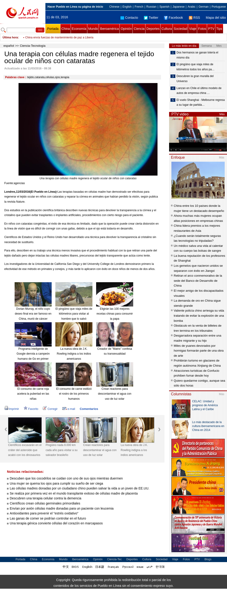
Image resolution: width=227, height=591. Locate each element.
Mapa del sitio (216, 17)
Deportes (153, 29)
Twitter (151, 17)
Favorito (31, 409)
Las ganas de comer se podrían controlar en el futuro (48, 518)
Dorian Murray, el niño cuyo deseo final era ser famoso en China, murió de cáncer (33, 313)
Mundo (93, 29)
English (127, 6)
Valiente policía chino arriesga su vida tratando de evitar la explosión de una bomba (199, 315)
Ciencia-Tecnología (33, 45)
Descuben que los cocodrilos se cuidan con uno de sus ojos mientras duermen (66, 478)
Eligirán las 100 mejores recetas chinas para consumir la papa (115, 313)
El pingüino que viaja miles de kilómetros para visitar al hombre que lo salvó (74, 313)
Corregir (50, 409)
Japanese (179, 6)
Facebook (173, 17)
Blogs (208, 559)
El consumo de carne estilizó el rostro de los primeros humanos (74, 393)
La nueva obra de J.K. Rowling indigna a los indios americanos (74, 353)
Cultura (166, 29)
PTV (211, 29)
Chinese (114, 6)
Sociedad (180, 29)
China (65, 29)
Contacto (129, 17)
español (8, 45)
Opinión (126, 29)
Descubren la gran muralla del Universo (195, 78)
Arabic (191, 6)
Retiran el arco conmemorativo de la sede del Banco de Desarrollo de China (198, 280)
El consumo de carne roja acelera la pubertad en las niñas (33, 393)
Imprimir (11, 409)
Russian (151, 6)
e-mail (68, 409)
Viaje (192, 29)
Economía (79, 29)
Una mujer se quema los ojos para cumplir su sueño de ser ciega (56, 483)
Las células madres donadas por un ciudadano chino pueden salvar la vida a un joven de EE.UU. (79, 488)
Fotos (202, 29)
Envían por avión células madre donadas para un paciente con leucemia (62, 508)
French (139, 6)
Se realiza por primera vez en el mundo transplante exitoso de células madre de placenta (74, 493)
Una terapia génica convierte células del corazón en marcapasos (56, 523)
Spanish (164, 6)
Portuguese (219, 6)
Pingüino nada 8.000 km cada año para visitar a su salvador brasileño (61, 450)
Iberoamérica (109, 29)
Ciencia (139, 29)
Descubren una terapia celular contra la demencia (45, 498)
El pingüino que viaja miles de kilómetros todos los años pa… (195, 67)
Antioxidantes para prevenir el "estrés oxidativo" (44, 513)
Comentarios (89, 409)
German (203, 6)
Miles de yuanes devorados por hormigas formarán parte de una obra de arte (199, 350)
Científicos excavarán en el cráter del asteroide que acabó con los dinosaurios (24, 450)
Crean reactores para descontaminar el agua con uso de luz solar (114, 393)
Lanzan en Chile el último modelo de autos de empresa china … (199, 91)
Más (222, 114)
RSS (194, 17)
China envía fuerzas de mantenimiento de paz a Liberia (59, 37)
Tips (219, 29)
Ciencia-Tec (114, 559)
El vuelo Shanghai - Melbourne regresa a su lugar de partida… (201, 102)
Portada (52, 29)
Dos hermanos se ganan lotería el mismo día (197, 55)
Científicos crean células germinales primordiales (45, 503)
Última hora (10, 37)
